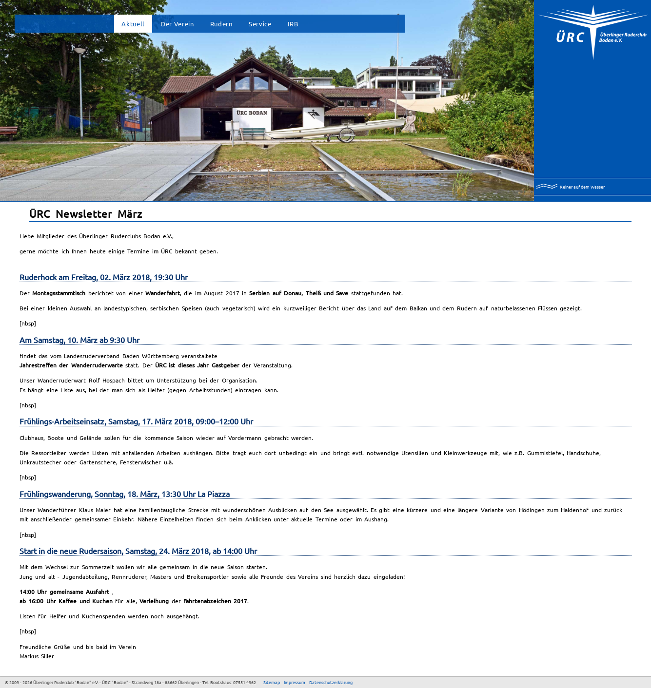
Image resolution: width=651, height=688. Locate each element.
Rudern (221, 23)
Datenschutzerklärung (331, 682)
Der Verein (177, 23)
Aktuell (133, 23)
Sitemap (271, 682)
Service (260, 23)
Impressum (294, 682)
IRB (293, 23)
